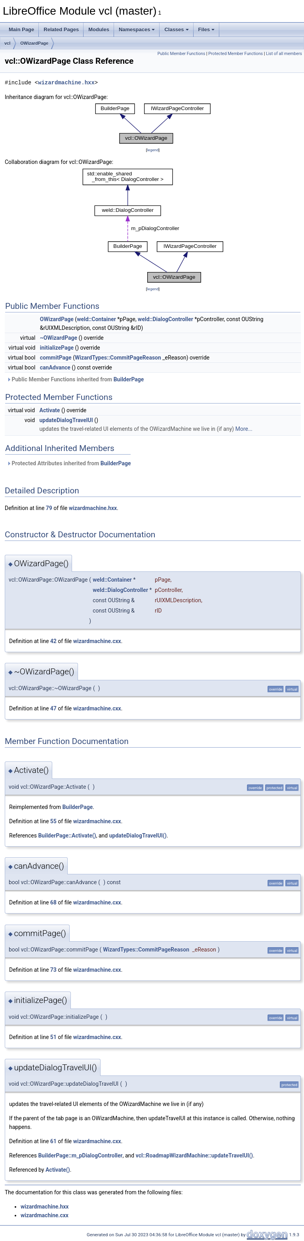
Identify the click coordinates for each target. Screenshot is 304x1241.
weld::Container (96, 319)
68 (53, 902)
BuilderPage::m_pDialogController (80, 1155)
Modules (98, 29)
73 (53, 970)
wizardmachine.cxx (97, 641)
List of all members (284, 53)
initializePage (57, 348)
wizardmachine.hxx (66, 82)
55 (53, 821)
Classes (176, 29)
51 (53, 1037)
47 (53, 708)
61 (53, 1141)
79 (49, 508)
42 (53, 641)
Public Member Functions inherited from (75, 379)
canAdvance (55, 367)
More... (243, 429)
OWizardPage (34, 43)
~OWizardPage (58, 338)
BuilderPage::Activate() (67, 835)
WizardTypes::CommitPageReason (118, 357)
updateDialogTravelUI (66, 420)
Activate (50, 410)
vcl (7, 43)
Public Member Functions (181, 53)
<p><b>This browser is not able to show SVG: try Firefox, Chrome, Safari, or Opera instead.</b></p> (152, 123)
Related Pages (61, 29)
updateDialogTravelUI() (138, 835)
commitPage (56, 357)
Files (206, 29)
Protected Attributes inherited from (69, 463)
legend (152, 150)
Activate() (58, 1170)
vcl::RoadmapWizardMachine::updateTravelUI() (194, 1155)
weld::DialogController (165, 319)
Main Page (21, 29)
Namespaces (137, 29)
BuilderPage (129, 379)
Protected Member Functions (235, 53)
